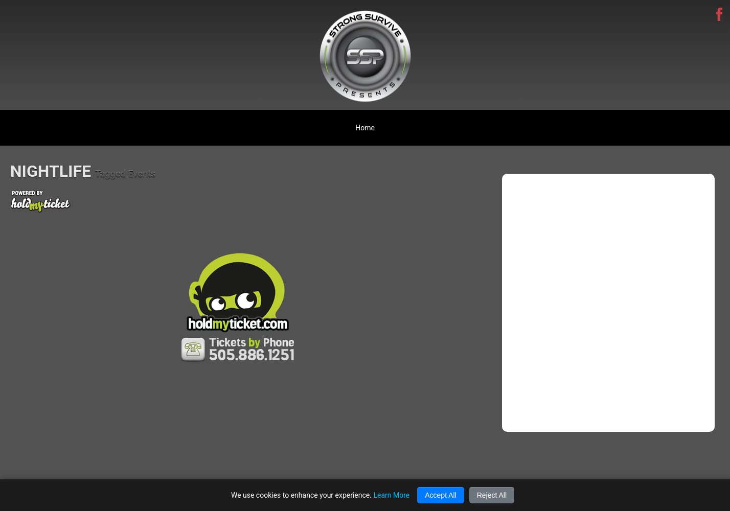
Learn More (391, 495)
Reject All (492, 495)
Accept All (440, 495)
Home (365, 128)
